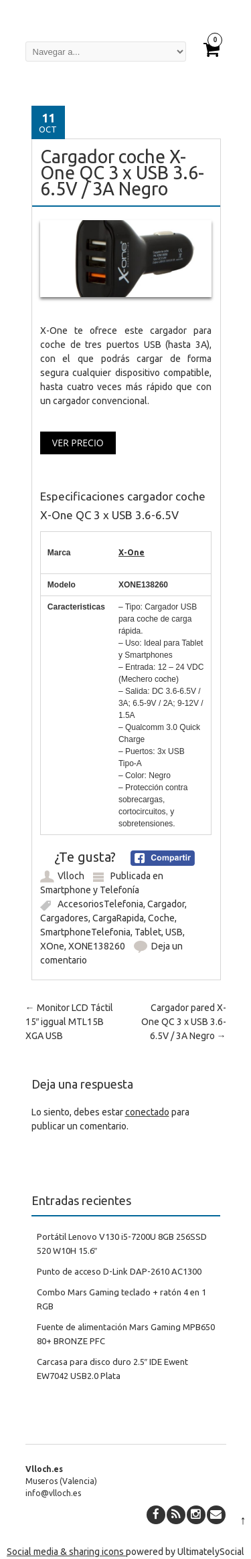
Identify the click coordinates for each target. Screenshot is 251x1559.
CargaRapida (118, 918)
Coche (161, 918)
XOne (52, 946)
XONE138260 (96, 946)
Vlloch (71, 875)
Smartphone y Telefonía (89, 890)
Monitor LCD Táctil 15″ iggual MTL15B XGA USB (69, 1021)
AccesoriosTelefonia (100, 904)
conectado (147, 1112)
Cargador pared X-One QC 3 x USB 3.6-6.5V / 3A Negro (183, 1021)
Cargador (166, 904)
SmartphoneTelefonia (85, 932)
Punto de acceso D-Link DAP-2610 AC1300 (119, 1271)
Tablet (148, 932)
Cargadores (64, 918)
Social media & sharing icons (66, 1551)
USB (174, 932)
